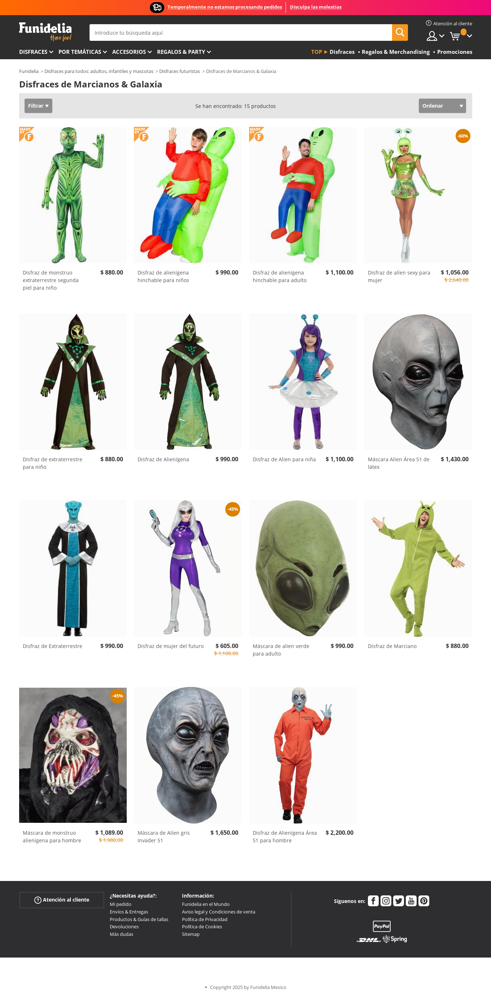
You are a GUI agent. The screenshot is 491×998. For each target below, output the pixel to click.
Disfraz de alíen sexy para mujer (399, 276)
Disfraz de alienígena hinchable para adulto (280, 276)
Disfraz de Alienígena (163, 459)
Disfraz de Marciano (392, 646)
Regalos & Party (181, 51)
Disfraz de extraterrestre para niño (52, 463)
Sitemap (191, 934)
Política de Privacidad (204, 919)
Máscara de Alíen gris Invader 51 (164, 836)
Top (316, 51)
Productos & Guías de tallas (139, 919)
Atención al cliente (61, 900)
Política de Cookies (202, 926)
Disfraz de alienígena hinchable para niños (163, 276)
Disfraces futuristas (179, 71)
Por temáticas (79, 51)
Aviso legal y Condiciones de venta (218, 911)
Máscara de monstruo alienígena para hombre (52, 836)
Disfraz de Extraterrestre (52, 646)
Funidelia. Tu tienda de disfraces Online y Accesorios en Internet (45, 32)
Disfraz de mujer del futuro (171, 646)
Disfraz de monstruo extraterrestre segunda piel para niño (51, 280)
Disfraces (33, 51)
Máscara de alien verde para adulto (281, 650)
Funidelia (29, 71)
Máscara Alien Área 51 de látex (399, 463)
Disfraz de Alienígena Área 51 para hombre (285, 836)
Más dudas (121, 934)
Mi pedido (120, 904)
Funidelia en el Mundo (206, 904)
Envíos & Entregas (129, 911)
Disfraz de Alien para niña (284, 459)
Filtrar (35, 105)
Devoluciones (124, 926)
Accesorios (129, 51)
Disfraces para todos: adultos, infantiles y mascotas (98, 71)
